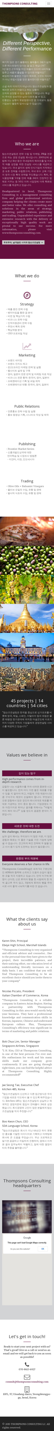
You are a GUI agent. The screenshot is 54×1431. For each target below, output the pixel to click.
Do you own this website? (20, 1249)
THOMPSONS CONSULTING (19, 3)
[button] (27, 1266)
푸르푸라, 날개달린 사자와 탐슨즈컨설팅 (23, 242)
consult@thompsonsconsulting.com (27, 1381)
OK (42, 1249)
